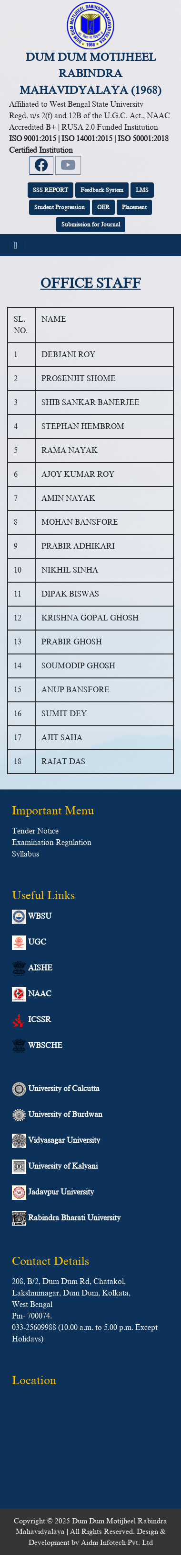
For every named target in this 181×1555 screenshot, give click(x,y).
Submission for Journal (90, 224)
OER (103, 207)
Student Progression (59, 207)
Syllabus (25, 854)
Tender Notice (35, 831)
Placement (134, 207)
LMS (142, 190)
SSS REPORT (50, 190)
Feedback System (101, 190)
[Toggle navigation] (15, 245)
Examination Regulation (51, 842)
